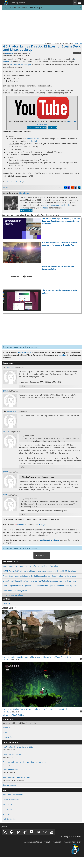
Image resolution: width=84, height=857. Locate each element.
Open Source (27, 182)
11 (81, 659)
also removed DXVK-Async (20, 64)
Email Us (6, 603)
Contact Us (7, 809)
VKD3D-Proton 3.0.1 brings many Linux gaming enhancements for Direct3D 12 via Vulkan (39, 571)
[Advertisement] (42, 26)
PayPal (42, 524)
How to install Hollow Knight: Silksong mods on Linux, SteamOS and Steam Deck (42, 707)
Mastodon (44, 208)
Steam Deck (15, 182)
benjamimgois (12, 411)
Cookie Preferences (11, 799)
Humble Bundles (9, 737)
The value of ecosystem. (12, 754)
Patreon (19, 524)
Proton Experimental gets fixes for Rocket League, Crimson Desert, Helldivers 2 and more (39, 576)
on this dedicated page (49, 540)
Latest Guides (9, 607)
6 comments (77, 52)
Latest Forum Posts (11, 742)
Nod (5, 494)
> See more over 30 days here (15, 590)
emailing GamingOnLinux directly (56, 205)
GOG (5, 732)
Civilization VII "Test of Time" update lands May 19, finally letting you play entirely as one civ (40, 581)
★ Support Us (42, 555)
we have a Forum (20, 7)
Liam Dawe (9, 53)
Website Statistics (10, 819)
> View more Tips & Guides (13, 715)
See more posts (9, 785)
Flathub (34, 141)
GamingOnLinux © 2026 (71, 836)
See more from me (26, 211)
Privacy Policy (48, 842)
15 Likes (5, 188)
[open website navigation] (79, 2)
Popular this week (10, 562)
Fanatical (6, 727)
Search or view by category (14, 595)
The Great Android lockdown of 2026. (18, 747)
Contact (6, 599)
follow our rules (24, 352)
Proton (9, 182)
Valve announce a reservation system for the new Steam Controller (30, 566)
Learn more (78, 43)
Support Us (7, 804)
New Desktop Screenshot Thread (16, 777)
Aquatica (6, 431)
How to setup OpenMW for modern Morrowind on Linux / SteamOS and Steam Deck (42, 655)
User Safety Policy (73, 842)
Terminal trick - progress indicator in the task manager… (26, 762)
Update (34, 182)
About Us (6, 814)
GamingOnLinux (18, 3)
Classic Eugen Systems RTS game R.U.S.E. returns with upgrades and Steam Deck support (39, 586)
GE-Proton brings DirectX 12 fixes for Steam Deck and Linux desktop (41, 48)
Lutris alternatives (10, 770)
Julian (5, 391)
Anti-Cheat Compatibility (13, 794)
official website (33, 138)
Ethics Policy (60, 842)
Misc (20, 182)
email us (62, 355)
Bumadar (10, 367)
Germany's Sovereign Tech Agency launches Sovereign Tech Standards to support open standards (61, 221)
